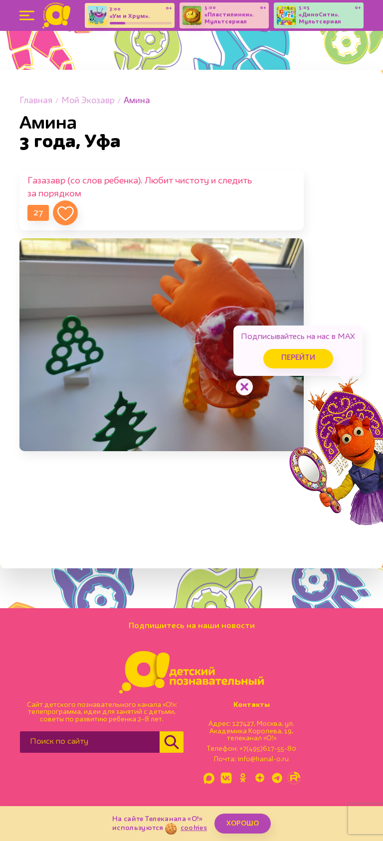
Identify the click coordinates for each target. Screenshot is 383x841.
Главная (35, 101)
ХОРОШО (242, 824)
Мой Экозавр (88, 101)
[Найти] (172, 742)
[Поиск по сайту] (90, 742)
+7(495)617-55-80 (267, 749)
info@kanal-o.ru (263, 759)
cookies (194, 828)
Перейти (298, 358)
